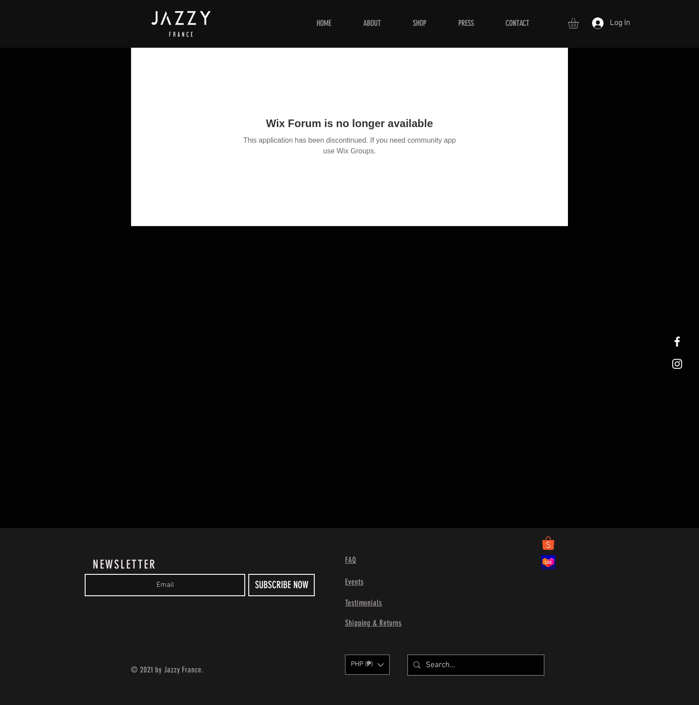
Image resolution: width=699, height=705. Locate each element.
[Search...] (475, 665)
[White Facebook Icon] (677, 341)
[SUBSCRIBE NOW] (281, 585)
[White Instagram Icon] (677, 364)
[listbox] (367, 665)
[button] (579, 23)
